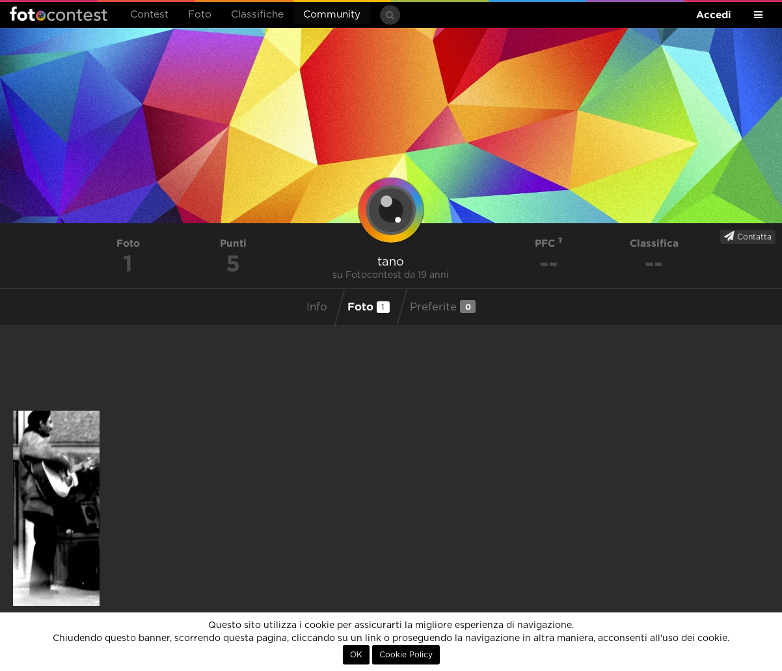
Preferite (443, 306)
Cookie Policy (406, 655)
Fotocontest (58, 13)
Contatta (748, 236)
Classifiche (257, 15)
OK (356, 655)
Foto (199, 15)
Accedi (713, 14)
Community (331, 15)
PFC (549, 243)
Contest (149, 15)
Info (316, 307)
